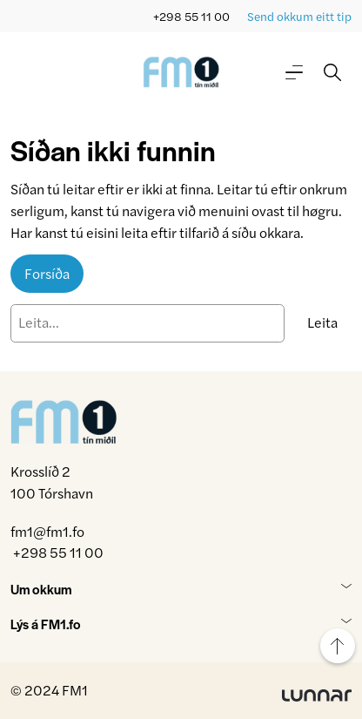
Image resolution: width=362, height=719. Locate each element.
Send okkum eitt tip (299, 16)
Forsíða (47, 273)
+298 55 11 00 (191, 16)
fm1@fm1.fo (47, 531)
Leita (322, 322)
